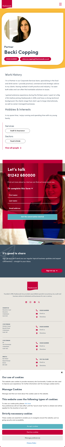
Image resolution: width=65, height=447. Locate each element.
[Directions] (38, 317)
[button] (62, 372)
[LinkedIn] (26, 302)
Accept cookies (32, 426)
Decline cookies (32, 432)
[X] (39, 302)
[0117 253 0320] (38, 359)
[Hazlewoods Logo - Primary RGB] (7, 4)
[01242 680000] (38, 310)
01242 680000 (21, 175)
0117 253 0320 (44, 359)
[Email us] (38, 314)
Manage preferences (32, 438)
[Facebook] (35, 302)
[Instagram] (30, 302)
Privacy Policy (31, 443)
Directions (43, 317)
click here (27, 403)
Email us (42, 313)
